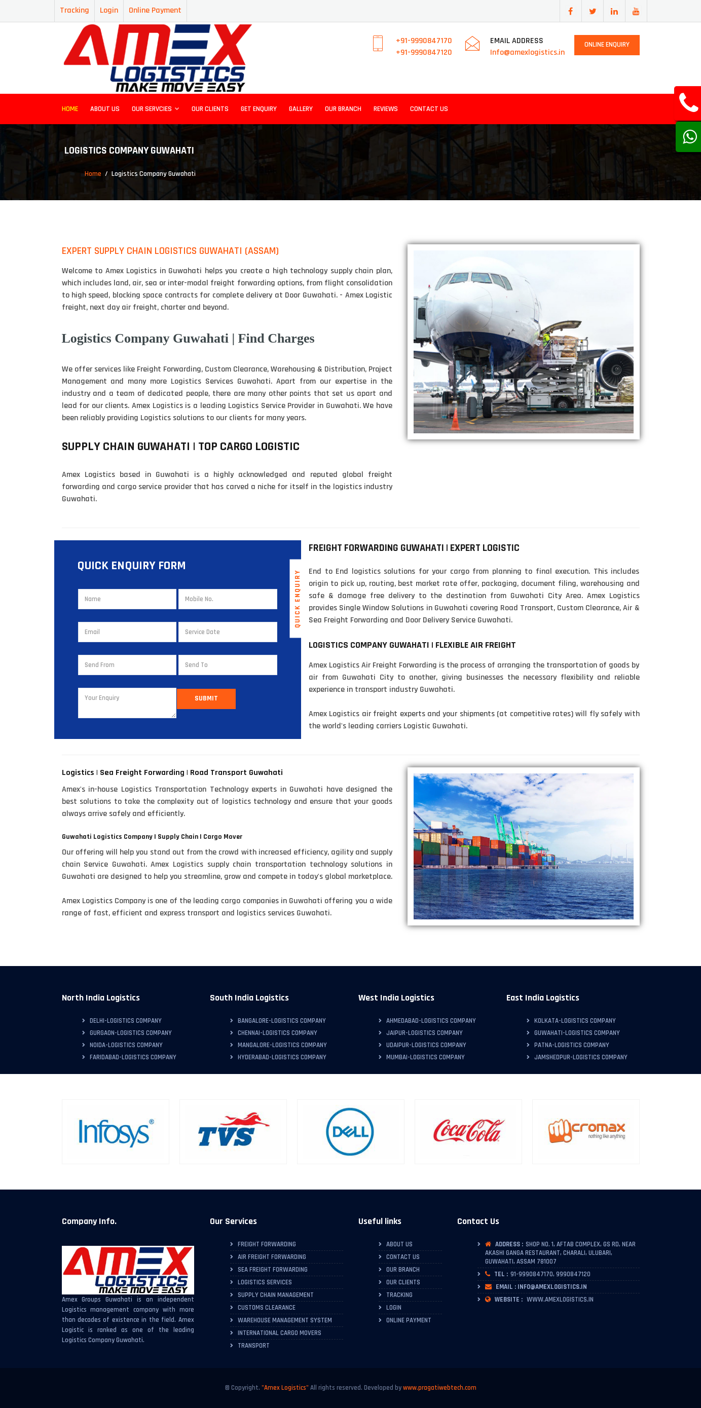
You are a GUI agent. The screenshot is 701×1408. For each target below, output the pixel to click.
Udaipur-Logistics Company (426, 1045)
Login (109, 10)
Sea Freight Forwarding (273, 1270)
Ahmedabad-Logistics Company (431, 1021)
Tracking (74, 10)
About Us (105, 109)
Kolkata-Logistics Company (575, 1021)
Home (70, 109)
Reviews (386, 109)
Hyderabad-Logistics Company (282, 1057)
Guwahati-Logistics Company (577, 1033)
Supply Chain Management (276, 1295)
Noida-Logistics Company (126, 1045)
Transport (254, 1346)
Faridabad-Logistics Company (133, 1057)
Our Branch (343, 109)
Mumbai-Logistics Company (425, 1057)
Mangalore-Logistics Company (282, 1045)
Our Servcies (155, 109)
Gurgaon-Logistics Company (131, 1033)
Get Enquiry (259, 109)
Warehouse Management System (285, 1320)
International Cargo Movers (279, 1333)
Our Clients (210, 109)
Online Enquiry (607, 44)
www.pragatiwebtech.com (439, 1388)
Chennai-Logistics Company (277, 1033)
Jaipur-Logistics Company (424, 1033)
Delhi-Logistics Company (126, 1021)
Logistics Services (265, 1282)
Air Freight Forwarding (272, 1257)
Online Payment (155, 10)
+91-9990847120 (424, 52)
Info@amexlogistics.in (527, 52)
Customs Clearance (267, 1308)
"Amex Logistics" (285, 1388)
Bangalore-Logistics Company (282, 1021)
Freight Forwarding (267, 1244)
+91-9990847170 (424, 40)
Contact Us (429, 109)
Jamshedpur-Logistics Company (581, 1057)
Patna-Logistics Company (571, 1045)
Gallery (301, 109)
